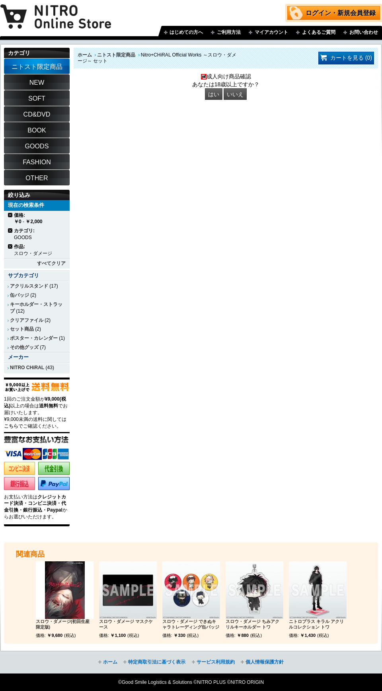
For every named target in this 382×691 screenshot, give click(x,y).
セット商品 (22, 329)
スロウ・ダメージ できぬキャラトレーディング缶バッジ (190, 624)
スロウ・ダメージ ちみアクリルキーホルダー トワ (252, 624)
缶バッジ (19, 295)
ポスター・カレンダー (34, 338)
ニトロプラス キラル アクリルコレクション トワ (316, 624)
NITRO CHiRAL (27, 367)
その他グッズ (24, 347)
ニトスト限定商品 (116, 55)
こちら (11, 426)
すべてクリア (51, 263)
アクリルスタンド (29, 286)
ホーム (85, 55)
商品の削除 (10, 215)
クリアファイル (26, 320)
